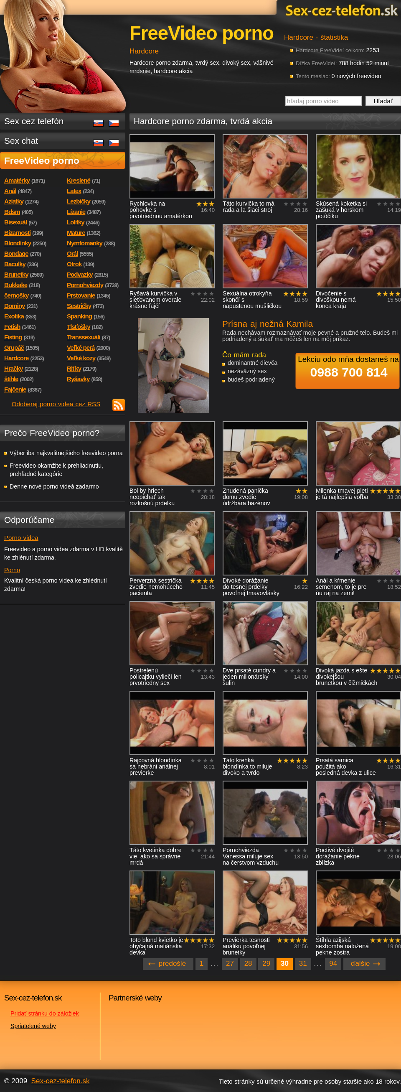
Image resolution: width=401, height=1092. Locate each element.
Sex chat (21, 140)
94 (333, 963)
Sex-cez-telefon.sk (340, 10)
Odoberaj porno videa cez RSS (56, 403)
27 (230, 963)
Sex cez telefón (33, 121)
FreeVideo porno (41, 160)
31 (303, 963)
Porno (12, 570)
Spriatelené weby (33, 1026)
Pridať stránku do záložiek (44, 1013)
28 (248, 963)
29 (266, 963)
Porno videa (21, 537)
